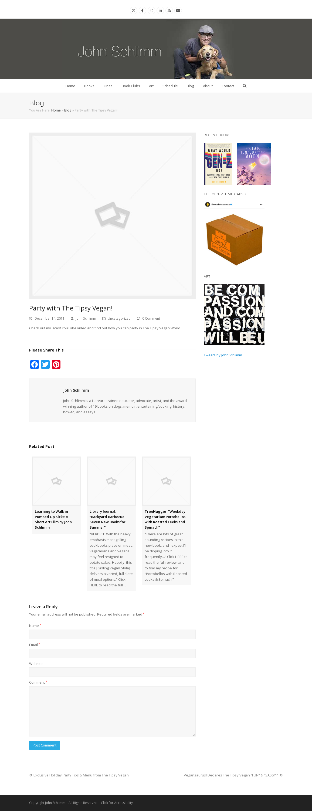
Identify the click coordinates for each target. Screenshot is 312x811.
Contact (228, 85)
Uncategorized (119, 318)
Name (35, 625)
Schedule (170, 85)
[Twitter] (133, 10)
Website (36, 663)
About (208, 85)
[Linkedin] (160, 10)
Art (151, 85)
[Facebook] (142, 10)
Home (70, 85)
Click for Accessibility (117, 802)
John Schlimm (86, 318)
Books (89, 85)
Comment (38, 682)
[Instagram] (151, 10)
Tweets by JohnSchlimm (223, 355)
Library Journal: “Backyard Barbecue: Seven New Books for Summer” (108, 519)
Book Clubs (131, 85)
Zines (108, 85)
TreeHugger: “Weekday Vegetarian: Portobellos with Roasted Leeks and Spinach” (165, 519)
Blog (190, 85)
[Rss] (169, 10)
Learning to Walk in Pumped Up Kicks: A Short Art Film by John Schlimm (53, 519)
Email (34, 644)
